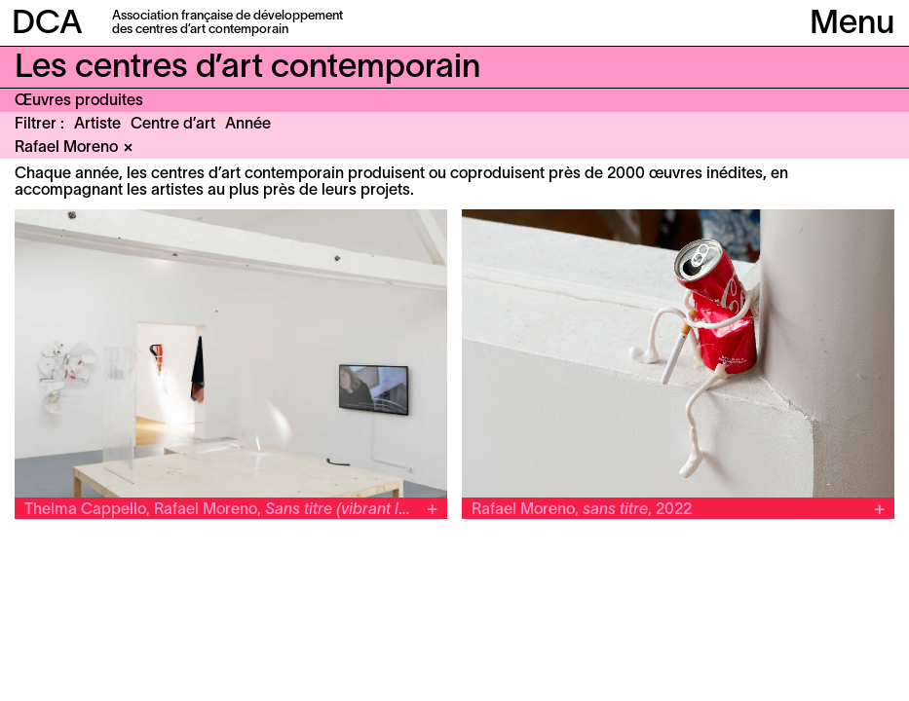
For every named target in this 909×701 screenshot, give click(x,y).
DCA (47, 25)
